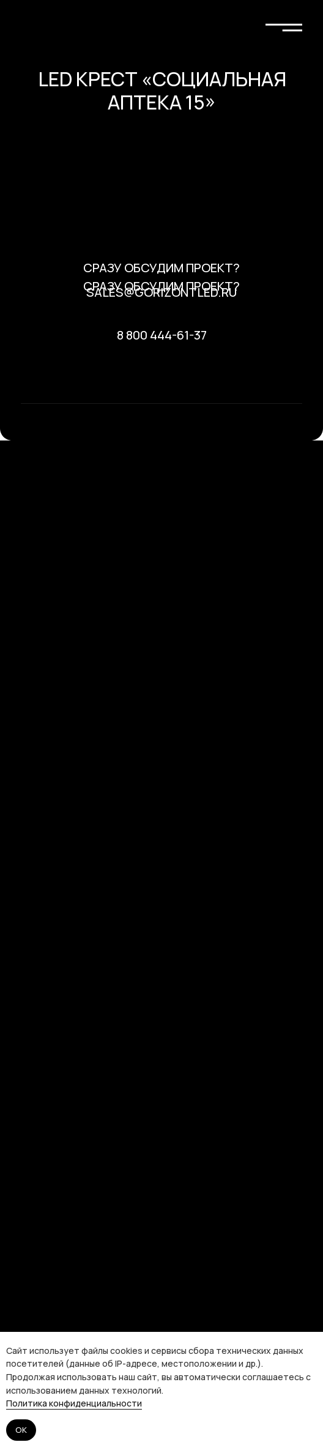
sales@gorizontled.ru (161, 292)
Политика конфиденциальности (74, 1403)
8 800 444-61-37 (162, 335)
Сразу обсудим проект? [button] (161, 267)
